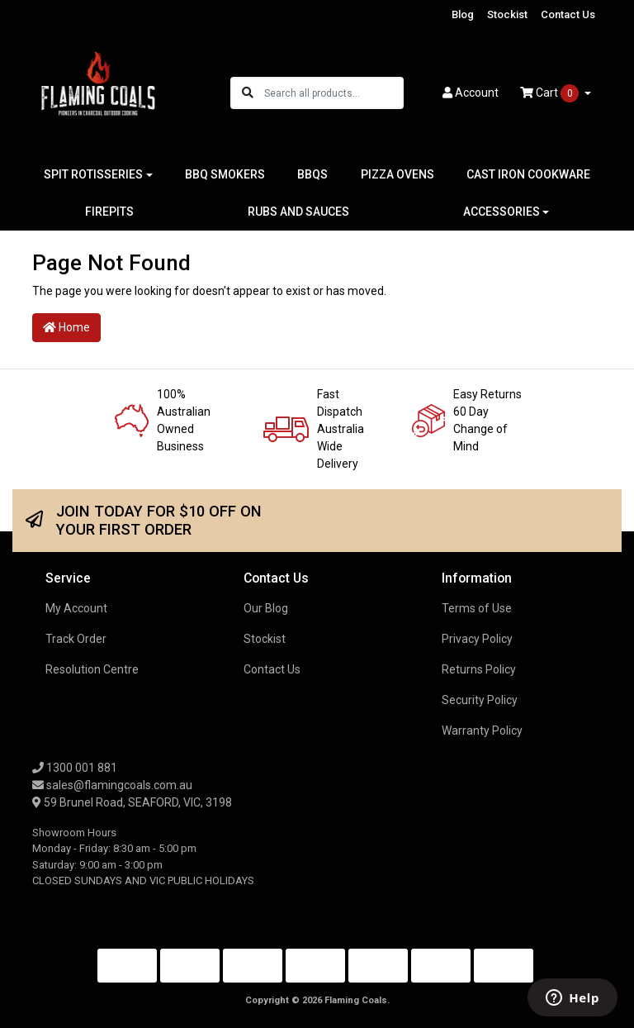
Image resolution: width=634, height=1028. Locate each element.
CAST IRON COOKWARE (528, 174)
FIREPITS (109, 211)
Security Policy (480, 700)
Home (66, 327)
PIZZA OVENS (397, 174)
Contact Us (568, 14)
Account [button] (470, 92)
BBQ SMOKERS (225, 174)
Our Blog (266, 608)
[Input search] (333, 93)
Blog (463, 14)
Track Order (75, 638)
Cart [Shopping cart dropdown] (550, 93)
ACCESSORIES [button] (501, 211)
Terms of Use (477, 608)
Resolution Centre (92, 669)
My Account (76, 608)
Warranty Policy (482, 730)
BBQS (312, 174)
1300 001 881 (74, 767)
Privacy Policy (477, 638)
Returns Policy (479, 669)
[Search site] (247, 93)
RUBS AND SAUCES (298, 211)
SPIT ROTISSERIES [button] (93, 174)
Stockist (507, 14)
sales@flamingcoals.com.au (112, 785)
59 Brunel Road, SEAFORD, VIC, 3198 (132, 802)
